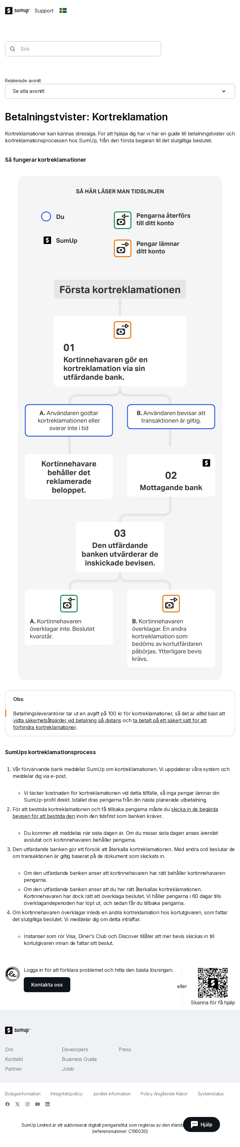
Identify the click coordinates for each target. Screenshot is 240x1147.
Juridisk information (111, 1093)
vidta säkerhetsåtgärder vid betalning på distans (67, 720)
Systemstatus (211, 1093)
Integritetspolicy (66, 1093)
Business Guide (79, 1059)
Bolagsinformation (23, 1093)
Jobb (68, 1069)
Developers (75, 1049)
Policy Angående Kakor (164, 1093)
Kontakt (13, 1059)
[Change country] (63, 10)
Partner (13, 1069)
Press (125, 1049)
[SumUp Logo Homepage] (19, 10)
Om (9, 1049)
